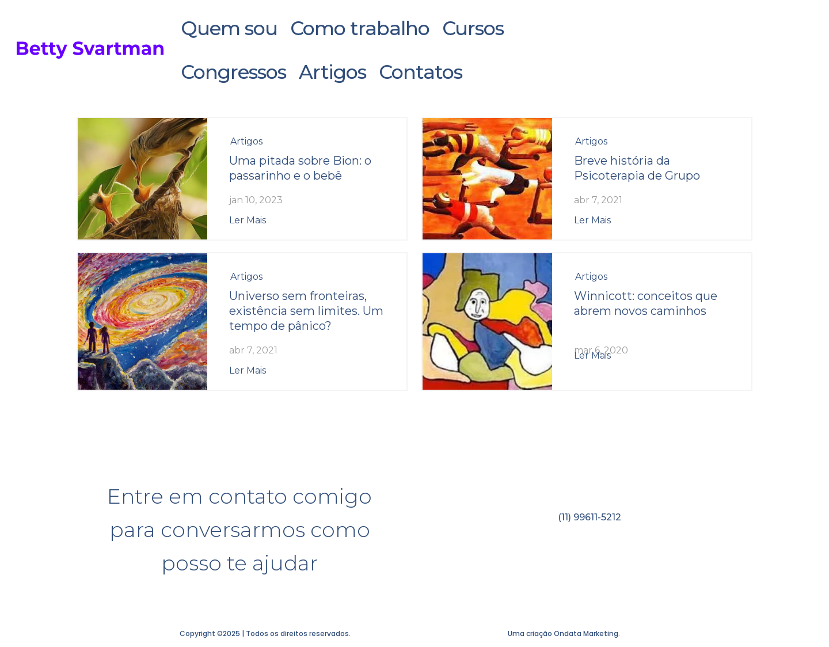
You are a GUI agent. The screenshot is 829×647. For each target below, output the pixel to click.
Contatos (418, 71)
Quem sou (229, 28)
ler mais (247, 220)
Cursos (470, 28)
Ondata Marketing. (587, 633)
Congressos (234, 71)
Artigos (332, 71)
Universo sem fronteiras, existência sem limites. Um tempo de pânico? (306, 311)
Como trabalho (359, 28)
